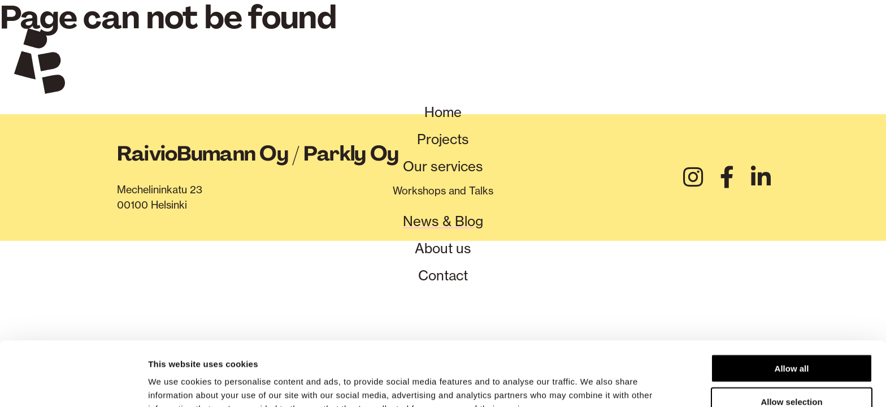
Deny (791, 374)
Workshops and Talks (443, 190)
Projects (443, 139)
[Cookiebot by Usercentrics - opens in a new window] (73, 384)
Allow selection (791, 341)
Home (443, 111)
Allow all (792, 308)
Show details (593, 384)
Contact (443, 275)
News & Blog (443, 221)
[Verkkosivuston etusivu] (39, 63)
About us (443, 248)
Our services (443, 166)
